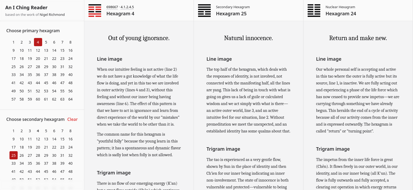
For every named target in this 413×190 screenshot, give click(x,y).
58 (21, 99)
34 (21, 74)
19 (30, 58)
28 (38, 66)
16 (70, 50)
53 (46, 90)
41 (13, 82)
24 (70, 58)
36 (38, 74)
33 (13, 74)
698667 (112, 6)
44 (38, 82)
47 (62, 82)
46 (54, 82)
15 (62, 50)
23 (62, 58)
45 (46, 82)
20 (38, 58)
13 (46, 50)
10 (21, 50)
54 (54, 90)
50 (21, 90)
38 (54, 74)
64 (70, 99)
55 (62, 90)
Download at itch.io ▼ (42, 185)
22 (54, 58)
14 (54, 50)
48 (70, 82)
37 (46, 74)
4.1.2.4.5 (127, 6)
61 (46, 99)
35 (30, 74)
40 (70, 74)
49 (13, 90)
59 (30, 99)
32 (70, 66)
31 (62, 66)
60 (38, 99)
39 (62, 74)
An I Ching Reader (26, 7)
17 (13, 58)
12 (38, 50)
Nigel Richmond (52, 14)
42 (21, 82)
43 (30, 82)
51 (30, 90)
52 (38, 90)
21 (46, 58)
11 (30, 50)
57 (13, 99)
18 (21, 58)
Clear (72, 119)
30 (54, 66)
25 (13, 66)
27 (30, 66)
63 (62, 99)
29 (46, 66)
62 (54, 99)
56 (70, 90)
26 (21, 66)
